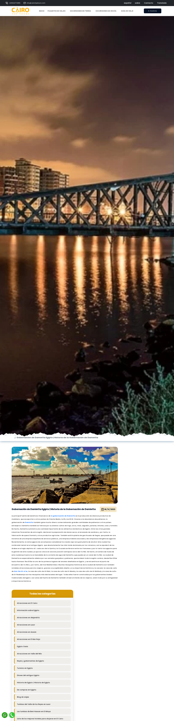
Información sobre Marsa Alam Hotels (135, 683)
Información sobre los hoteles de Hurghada (138, 676)
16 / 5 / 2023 (98, 574)
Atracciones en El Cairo (129, 521)
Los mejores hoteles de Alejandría (134, 647)
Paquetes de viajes (56, 11)
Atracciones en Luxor (128, 543)
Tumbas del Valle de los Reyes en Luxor (136, 622)
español (127, 3)
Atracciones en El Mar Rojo (131, 557)
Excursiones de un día (106, 11)
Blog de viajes (125, 615)
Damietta (29, 588)
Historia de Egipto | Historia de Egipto (135, 601)
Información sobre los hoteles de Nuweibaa (138, 697)
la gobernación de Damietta (63, 582)
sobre (137, 3)
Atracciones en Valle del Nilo (131, 572)
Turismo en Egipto (127, 586)
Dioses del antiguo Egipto (130, 594)
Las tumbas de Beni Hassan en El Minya (136, 630)
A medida (152, 11)
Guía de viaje (127, 11)
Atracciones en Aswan (129, 550)
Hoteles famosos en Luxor (130, 654)
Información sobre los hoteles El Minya (136, 712)
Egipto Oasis (124, 565)
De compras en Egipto (129, 608)
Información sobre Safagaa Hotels (134, 719)
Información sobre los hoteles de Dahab (136, 690)
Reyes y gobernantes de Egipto (132, 579)
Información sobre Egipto (130, 529)
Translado (162, 3)
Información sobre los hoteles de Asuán (136, 661)
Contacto (148, 3)
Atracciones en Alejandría (130, 536)
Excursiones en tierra (80, 11)
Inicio (41, 11)
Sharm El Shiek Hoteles (129, 669)
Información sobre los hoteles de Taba (136, 705)
